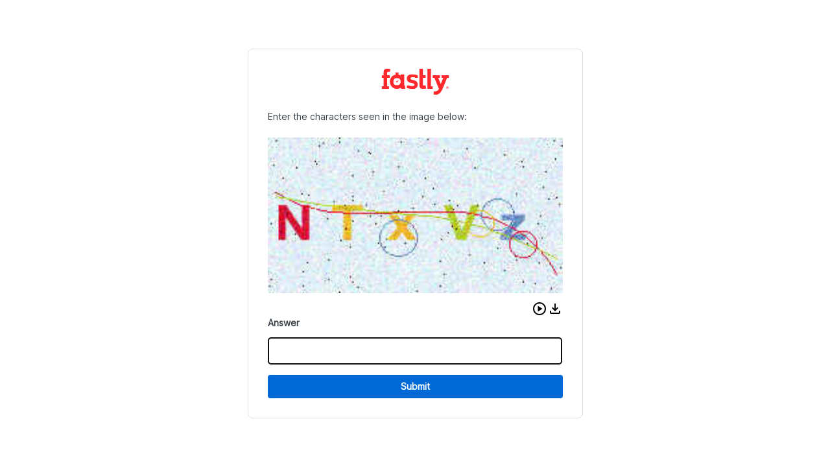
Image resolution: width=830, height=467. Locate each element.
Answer (284, 322)
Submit (415, 386)
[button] (539, 309)
